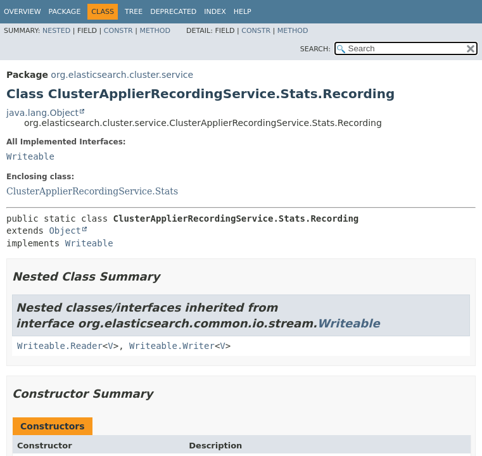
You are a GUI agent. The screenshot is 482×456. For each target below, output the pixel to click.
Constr (118, 31)
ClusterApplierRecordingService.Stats (92, 191)
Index (214, 12)
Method (154, 31)
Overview (22, 12)
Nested (56, 31)
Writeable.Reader (60, 346)
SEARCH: (315, 49)
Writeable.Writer (172, 346)
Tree (134, 12)
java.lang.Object (42, 113)
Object (65, 230)
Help (242, 12)
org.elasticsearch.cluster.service (122, 75)
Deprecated (173, 12)
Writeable (30, 156)
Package (65, 12)
